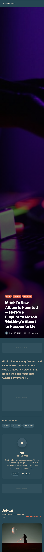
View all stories (33, 516)
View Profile (26, 474)
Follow (15, 474)
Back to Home (9, 3)
